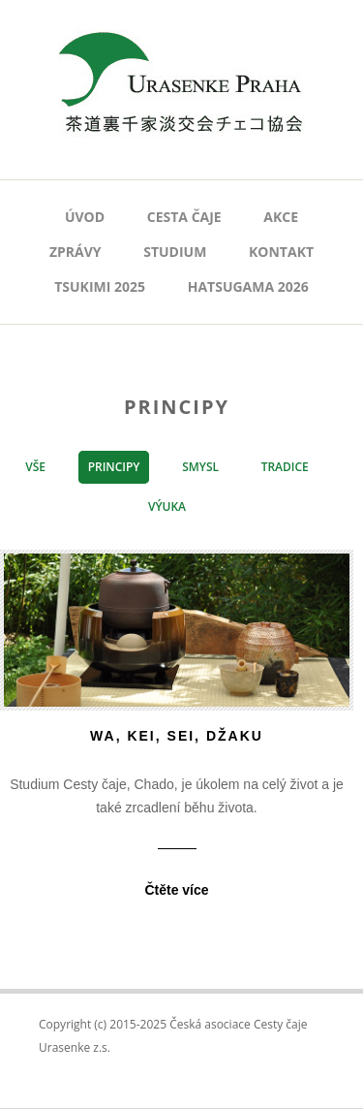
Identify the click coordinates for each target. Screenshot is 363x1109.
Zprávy (75, 251)
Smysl (200, 467)
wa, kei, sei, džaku (176, 736)
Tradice (285, 467)
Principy (114, 467)
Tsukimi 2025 (99, 286)
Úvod (85, 216)
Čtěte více (176, 890)
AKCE (280, 216)
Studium (174, 251)
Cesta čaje (184, 216)
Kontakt (281, 251)
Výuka (167, 506)
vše (35, 467)
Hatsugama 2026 (248, 286)
